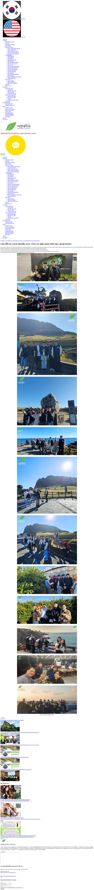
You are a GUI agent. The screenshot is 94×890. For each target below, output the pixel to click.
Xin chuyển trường (9, 112)
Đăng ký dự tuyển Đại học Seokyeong (8, 876)
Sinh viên (7, 84)
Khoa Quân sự (10, 64)
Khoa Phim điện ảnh (12, 71)
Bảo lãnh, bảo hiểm (9, 115)
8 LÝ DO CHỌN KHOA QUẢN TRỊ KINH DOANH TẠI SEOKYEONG (15, 799)
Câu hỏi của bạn (3, 887)
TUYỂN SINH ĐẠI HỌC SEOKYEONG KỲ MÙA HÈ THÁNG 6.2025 (14, 757)
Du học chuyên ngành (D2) (10, 94)
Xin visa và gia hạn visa (10, 108)
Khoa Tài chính (11, 61)
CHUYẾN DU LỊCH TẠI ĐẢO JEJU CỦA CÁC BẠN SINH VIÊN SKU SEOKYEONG (22, 240)
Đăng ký (2, 888)
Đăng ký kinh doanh (11, 81)
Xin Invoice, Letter (9, 107)
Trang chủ (5, 39)
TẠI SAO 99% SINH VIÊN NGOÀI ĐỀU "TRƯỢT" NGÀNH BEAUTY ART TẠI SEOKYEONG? (19, 732)
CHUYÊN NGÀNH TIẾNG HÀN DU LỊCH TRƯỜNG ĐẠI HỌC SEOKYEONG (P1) (17, 835)
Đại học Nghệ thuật (12, 49)
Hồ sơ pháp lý (8, 79)
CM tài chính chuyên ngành (13, 99)
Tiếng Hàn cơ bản (8, 103)
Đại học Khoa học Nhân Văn (13, 52)
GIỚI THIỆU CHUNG (9, 41)
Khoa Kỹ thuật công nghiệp (13, 62)
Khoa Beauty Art (11, 56)
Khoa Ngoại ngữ (11, 75)
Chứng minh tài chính (12, 93)
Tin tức (4, 117)
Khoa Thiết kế (10, 57)
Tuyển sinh (5, 86)
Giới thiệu (5, 40)
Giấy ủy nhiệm (11, 80)
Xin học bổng (8, 111)
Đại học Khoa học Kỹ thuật (13, 53)
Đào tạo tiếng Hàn (6, 102)
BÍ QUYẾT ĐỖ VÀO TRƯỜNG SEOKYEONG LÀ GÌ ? (12, 817)
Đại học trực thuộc (9, 47)
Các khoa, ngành (8, 54)
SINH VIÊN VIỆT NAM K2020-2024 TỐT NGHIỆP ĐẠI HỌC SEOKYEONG (15, 769)
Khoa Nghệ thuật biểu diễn (13, 74)
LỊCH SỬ (7, 43)
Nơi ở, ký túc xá (8, 85)
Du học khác (7, 101)
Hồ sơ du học (10, 89)
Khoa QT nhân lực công (12, 63)
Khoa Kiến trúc (11, 58)
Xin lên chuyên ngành (9, 114)
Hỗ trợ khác (7, 116)
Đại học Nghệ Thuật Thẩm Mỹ (14, 48)
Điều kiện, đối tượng (12, 90)
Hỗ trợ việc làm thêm (9, 110)
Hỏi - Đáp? (5, 119)
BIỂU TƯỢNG (8, 45)
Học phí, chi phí (11, 92)
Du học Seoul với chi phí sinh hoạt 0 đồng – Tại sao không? (12, 720)
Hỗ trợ (4, 106)
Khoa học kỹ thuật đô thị (12, 68)
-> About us (2, 851)
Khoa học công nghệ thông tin (13, 66)
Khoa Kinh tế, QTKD (12, 59)
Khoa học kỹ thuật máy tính (13, 67)
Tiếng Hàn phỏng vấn (9, 105)
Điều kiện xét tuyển (12, 97)
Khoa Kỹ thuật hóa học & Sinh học (15, 76)
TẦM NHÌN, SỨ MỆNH (10, 44)
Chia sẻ (2, 717)
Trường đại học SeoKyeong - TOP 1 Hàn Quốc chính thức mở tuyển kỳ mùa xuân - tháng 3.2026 (19, 744)
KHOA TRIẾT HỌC (12, 78)
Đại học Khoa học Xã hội (13, 51)
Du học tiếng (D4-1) (9, 88)
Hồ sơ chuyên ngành (12, 96)
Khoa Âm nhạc (11, 72)
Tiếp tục (2, 802)
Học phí (9, 98)
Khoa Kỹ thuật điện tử (12, 70)
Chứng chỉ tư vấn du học (13, 83)
